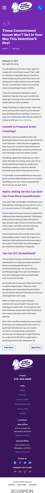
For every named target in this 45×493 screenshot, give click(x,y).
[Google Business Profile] (15, 462)
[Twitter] (25, 462)
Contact (22, 413)
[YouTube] (30, 462)
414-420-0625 (22, 379)
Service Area (22, 409)
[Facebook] (20, 462)
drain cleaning (25, 120)
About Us (22, 395)
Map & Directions (22, 435)
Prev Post (8, 347)
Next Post (36, 347)
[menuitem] (11, 484)
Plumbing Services (22, 404)
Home (22, 390)
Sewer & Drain (22, 399)
